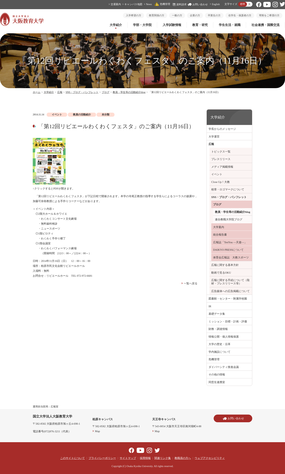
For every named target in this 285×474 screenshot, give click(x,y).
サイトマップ (128, 458)
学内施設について (219, 351)
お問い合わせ (198, 4)
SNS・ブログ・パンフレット (82, 92)
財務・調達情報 (218, 329)
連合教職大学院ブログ (228, 219)
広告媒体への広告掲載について (230, 291)
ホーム (36, 92)
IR (210, 306)
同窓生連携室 (217, 382)
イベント (216, 174)
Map (97, 431)
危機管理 (162, 4)
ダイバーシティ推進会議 (224, 367)
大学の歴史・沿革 (219, 344)
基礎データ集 (217, 313)
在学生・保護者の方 (239, 15)
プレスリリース (220, 159)
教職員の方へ (183, 458)
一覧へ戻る (190, 283)
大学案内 (218, 227)
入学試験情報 (172, 25)
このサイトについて (72, 458)
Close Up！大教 (220, 181)
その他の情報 (217, 374)
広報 (59, 92)
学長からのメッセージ (222, 128)
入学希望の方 (133, 15)
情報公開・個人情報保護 (224, 336)
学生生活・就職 (230, 25)
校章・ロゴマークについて (227, 189)
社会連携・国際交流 (266, 25)
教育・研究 (200, 25)
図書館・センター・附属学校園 (228, 298)
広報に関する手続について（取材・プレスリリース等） (230, 282)
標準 (242, 4)
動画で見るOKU (221, 272)
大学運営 (214, 136)
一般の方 (177, 15)
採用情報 (145, 458)
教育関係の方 (156, 15)
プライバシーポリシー (102, 458)
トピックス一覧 (220, 151)
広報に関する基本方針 (225, 265)
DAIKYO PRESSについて (228, 249)
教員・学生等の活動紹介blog (129, 92)
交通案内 (116, 4)
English (216, 4)
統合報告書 (220, 234)
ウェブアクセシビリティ (210, 458)
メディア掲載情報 (222, 166)
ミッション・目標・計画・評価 (228, 321)
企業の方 (195, 15)
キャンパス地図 (133, 4)
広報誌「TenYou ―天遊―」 (230, 242)
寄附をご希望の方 (269, 15)
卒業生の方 (214, 15)
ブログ (105, 92)
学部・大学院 (142, 25)
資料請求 (180, 4)
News (149, 4)
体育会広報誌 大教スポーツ (231, 257)
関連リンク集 (162, 458)
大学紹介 (116, 25)
